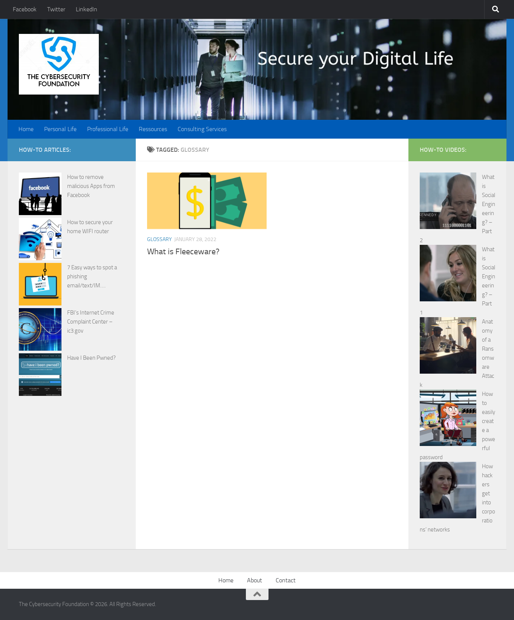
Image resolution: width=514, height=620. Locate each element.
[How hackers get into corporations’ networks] (448, 491)
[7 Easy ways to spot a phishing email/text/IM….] (40, 285)
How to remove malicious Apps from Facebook (91, 186)
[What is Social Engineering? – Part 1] (448, 274)
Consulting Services (202, 129)
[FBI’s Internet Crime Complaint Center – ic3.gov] (40, 330)
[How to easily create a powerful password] (448, 419)
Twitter (56, 9)
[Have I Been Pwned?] (40, 376)
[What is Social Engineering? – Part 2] (448, 202)
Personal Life (60, 129)
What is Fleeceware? (183, 252)
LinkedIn (86, 9)
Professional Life (107, 129)
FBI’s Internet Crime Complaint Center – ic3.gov (90, 321)
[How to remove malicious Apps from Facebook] (40, 195)
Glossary (159, 239)
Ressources (153, 129)
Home (26, 129)
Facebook (25, 9)
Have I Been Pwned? (91, 357)
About (254, 580)
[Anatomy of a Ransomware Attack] (448, 346)
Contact (286, 580)
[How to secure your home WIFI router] (40, 240)
